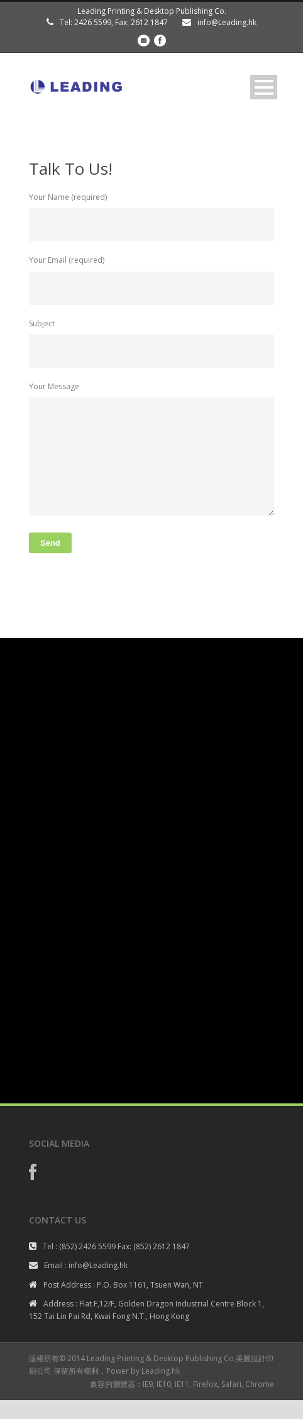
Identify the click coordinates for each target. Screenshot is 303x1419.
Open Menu (263, 87)
